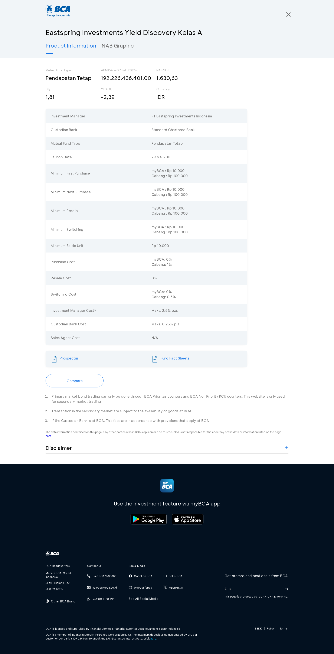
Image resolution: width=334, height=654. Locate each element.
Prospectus (69, 358)
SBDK (258, 628)
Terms (283, 628)
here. (49, 435)
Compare (75, 380)
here (153, 638)
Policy (271, 628)
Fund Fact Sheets (174, 358)
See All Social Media (143, 599)
